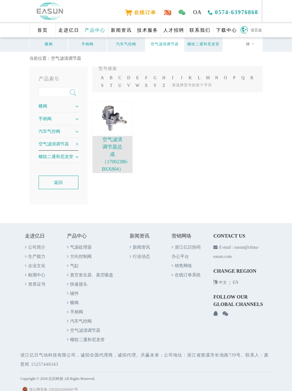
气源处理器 (79, 247)
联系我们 (200, 30)
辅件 (73, 293)
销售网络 (182, 265)
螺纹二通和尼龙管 (203, 44)
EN (236, 282)
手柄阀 (87, 44)
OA (197, 12)
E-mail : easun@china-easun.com (236, 252)
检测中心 (35, 275)
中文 (223, 282)
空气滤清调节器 (165, 44)
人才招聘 (173, 30)
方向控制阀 (79, 256)
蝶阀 (49, 44)
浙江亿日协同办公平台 (186, 252)
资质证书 (35, 284)
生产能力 (35, 256)
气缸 (73, 265)
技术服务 (147, 30)
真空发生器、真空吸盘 (90, 275)
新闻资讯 (121, 30)
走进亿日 (68, 30)
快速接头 (77, 284)
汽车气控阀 (126, 44)
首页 (42, 30)
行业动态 (140, 256)
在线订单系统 (186, 275)
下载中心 (226, 30)
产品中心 (95, 30)
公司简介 (35, 247)
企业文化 (35, 265)
